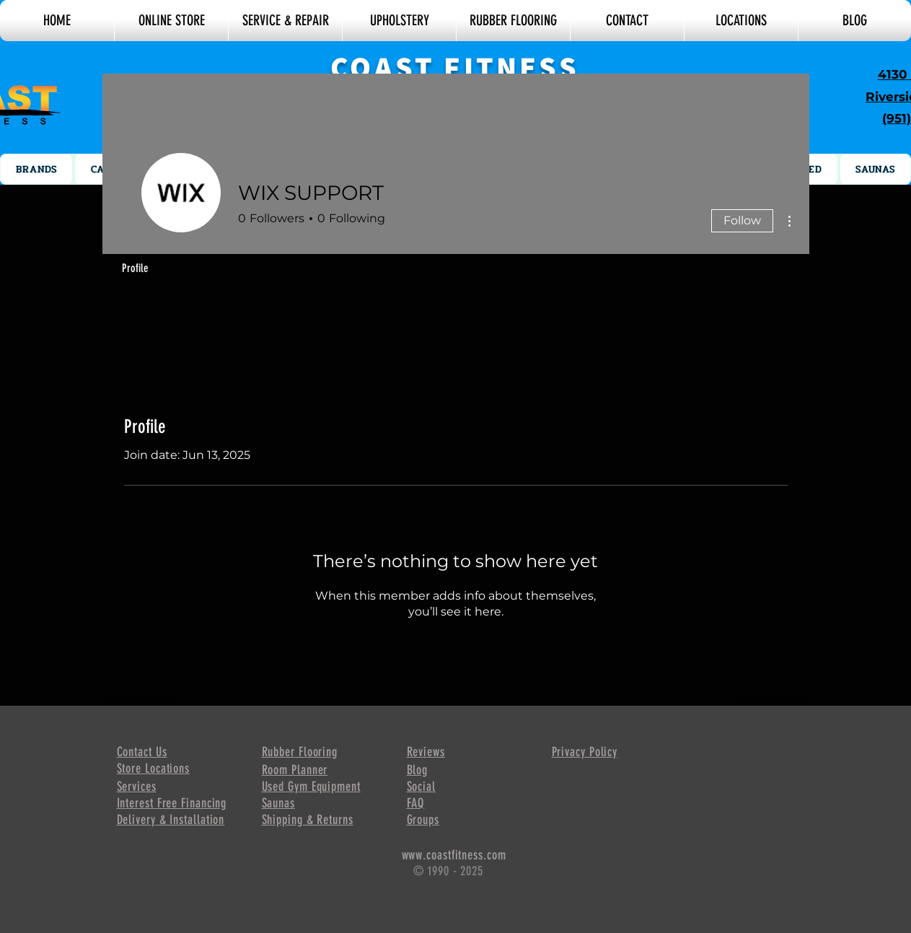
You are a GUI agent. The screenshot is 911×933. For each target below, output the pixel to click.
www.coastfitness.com (454, 855)
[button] (57, 20)
